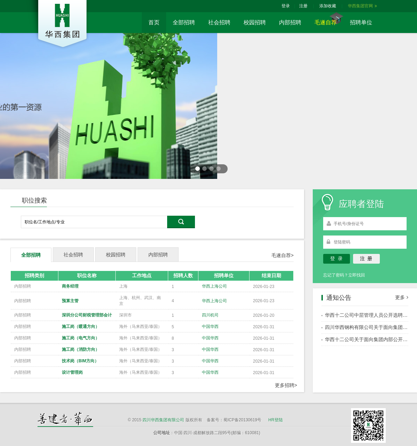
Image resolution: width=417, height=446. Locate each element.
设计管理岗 (72, 372)
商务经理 (70, 286)
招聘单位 (361, 22)
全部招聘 (184, 22)
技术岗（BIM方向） (80, 360)
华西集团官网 (362, 5)
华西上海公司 (214, 286)
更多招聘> (286, 385)
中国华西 (210, 326)
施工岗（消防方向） (80, 349)
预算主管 (70, 300)
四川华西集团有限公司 (163, 420)
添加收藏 (327, 5)
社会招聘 (219, 22)
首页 (154, 22)
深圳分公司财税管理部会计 (87, 315)
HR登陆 (275, 420)
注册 (303, 5)
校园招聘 (255, 22)
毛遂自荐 (325, 22)
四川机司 (210, 315)
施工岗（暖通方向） (80, 326)
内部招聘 (290, 22)
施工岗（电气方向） (80, 338)
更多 (401, 297)
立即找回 (356, 275)
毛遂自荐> (282, 255)
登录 (285, 5)
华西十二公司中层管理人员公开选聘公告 (368, 315)
